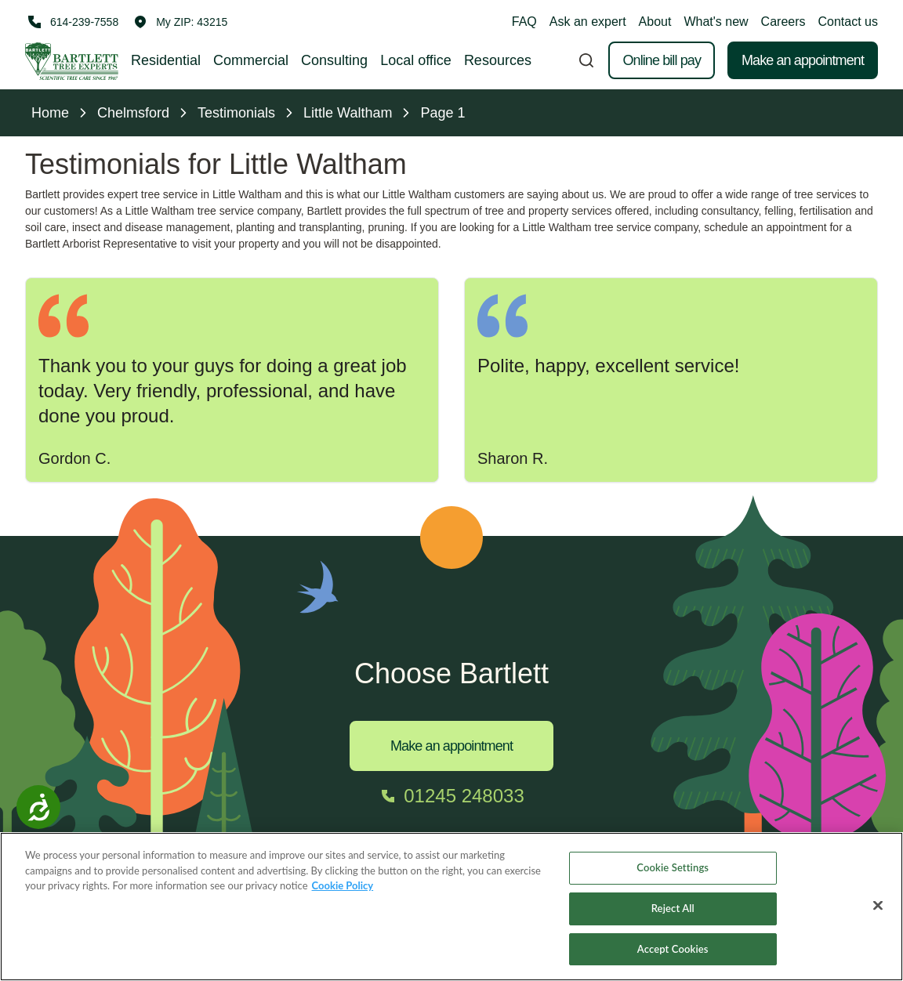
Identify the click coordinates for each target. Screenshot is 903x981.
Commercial (250, 60)
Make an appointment (803, 60)
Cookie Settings (672, 880)
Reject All (672, 920)
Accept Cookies (673, 960)
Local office (416, 60)
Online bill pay (661, 60)
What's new (716, 21)
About (655, 21)
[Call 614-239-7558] (71, 22)
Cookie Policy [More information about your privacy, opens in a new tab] (343, 898)
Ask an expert (587, 21)
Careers (783, 21)
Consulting (334, 60)
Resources (497, 60)
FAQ (524, 21)
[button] (180, 22)
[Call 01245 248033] (451, 796)
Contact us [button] (848, 21)
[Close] (878, 917)
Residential (166, 60)
